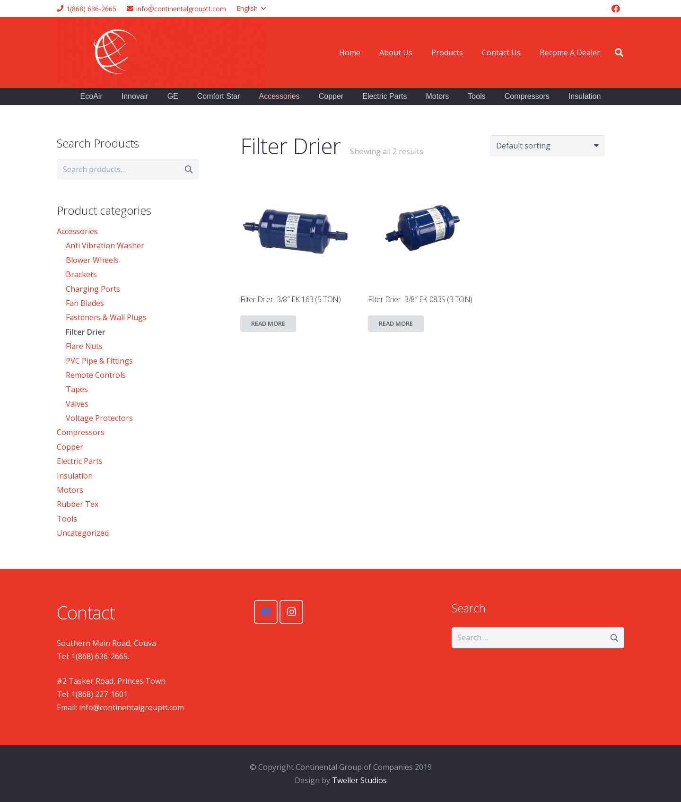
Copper (70, 447)
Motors (70, 490)
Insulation (75, 476)
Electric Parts (80, 461)
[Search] (619, 52)
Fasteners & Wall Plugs (106, 317)
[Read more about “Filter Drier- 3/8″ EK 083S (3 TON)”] (396, 323)
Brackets (81, 274)
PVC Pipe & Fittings (99, 361)
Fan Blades (85, 303)
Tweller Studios (359, 780)
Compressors (81, 432)
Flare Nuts (84, 346)
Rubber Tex (77, 504)
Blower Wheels (92, 260)
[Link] (162, 52)
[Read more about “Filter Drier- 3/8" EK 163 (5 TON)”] (268, 323)
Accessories (77, 231)
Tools (67, 519)
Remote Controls (96, 375)
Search (188, 169)
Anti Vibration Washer (105, 245)
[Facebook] (615, 8)
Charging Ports (93, 289)
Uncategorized (83, 533)
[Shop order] (547, 146)
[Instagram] (291, 612)
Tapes (77, 389)
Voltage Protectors (99, 418)
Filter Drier (85, 332)
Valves (77, 404)
